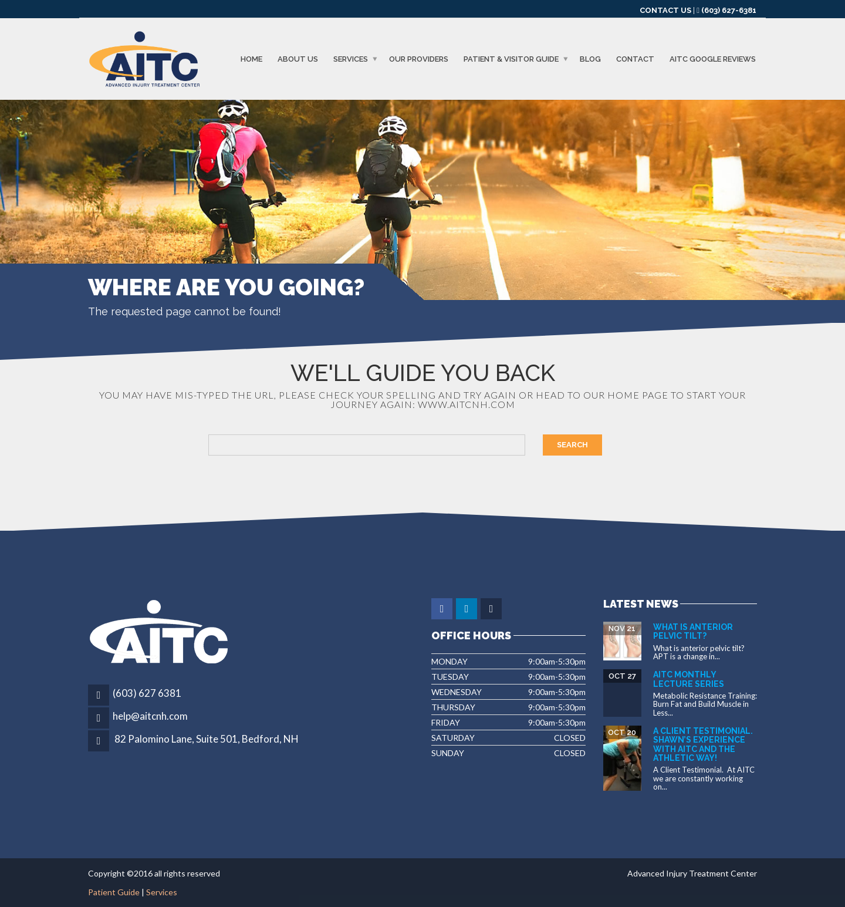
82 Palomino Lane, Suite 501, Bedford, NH (206, 739)
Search (572, 444)
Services (350, 59)
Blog (590, 59)
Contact (635, 59)
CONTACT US (665, 10)
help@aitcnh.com (150, 716)
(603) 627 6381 (147, 693)
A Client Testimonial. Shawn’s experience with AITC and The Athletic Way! (703, 744)
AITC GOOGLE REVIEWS (713, 59)
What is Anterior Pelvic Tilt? (693, 631)
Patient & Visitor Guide (511, 59)
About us (298, 59)
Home (251, 59)
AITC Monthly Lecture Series (688, 679)
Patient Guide (114, 892)
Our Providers (418, 59)
